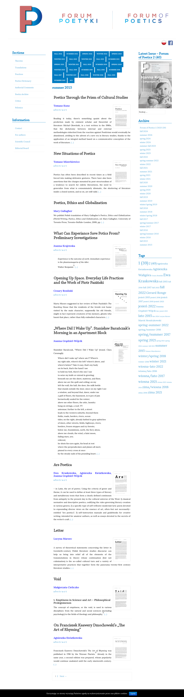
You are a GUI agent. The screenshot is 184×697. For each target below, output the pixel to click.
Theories (19, 61)
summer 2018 (114, 70)
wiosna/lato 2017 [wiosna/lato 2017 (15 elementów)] (151, 376)
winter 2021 (74, 64)
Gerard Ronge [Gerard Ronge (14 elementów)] (156, 293)
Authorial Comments (24, 88)
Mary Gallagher (63, 211)
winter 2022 (87, 59)
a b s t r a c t (60, 109)
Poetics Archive (21, 94)
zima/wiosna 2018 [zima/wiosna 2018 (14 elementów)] (155, 387)
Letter (59, 531)
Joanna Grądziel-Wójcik (68, 341)
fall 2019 (73, 70)
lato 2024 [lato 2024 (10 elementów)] (156, 316)
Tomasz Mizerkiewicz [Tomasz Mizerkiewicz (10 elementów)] (153, 351)
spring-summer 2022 (149, 161)
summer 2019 (87, 70)
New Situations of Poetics (74, 154)
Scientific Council (22, 142)
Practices (19, 74)
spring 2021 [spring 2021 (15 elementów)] (147, 340)
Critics (18, 101)
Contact (18, 128)
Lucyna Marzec (63, 538)
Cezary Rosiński (63, 290)
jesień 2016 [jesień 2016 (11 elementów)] (156, 297)
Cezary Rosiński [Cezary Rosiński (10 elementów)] (157, 276)
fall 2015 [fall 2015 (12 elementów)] (163, 281)
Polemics (19, 108)
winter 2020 (59, 70)
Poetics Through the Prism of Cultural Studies (91, 98)
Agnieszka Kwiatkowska (95, 473)
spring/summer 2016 (149, 234)
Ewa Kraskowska (65, 473)
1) (73, 265)
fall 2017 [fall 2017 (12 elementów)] (147, 287)
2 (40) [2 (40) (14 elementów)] (153, 263)
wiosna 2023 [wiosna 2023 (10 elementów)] (161, 382)
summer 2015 (59, 80)
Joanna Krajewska (64, 245)
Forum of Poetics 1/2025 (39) (153, 128)
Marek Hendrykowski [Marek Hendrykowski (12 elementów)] (149, 320)
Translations (20, 68)
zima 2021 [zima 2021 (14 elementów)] (155, 392)
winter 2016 (98, 75)
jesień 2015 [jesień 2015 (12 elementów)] (144, 297)
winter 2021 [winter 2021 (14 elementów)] (158, 361)
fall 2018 (101, 70)
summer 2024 (72, 54)
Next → (63, 676)
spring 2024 (87, 54)
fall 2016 (84, 75)
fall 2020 (87, 64)
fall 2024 (58, 54)
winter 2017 (71, 75)
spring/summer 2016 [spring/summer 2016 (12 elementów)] (149, 329)
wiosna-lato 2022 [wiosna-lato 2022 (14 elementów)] (150, 366)
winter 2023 (59, 59)
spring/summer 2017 (149, 223)
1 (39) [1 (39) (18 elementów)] (143, 263)
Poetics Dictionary (23, 81)
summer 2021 (113, 59)
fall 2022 (73, 59)
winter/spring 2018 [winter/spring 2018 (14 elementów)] (152, 356)
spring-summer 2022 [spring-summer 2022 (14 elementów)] (153, 325)
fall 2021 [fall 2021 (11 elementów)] (155, 287)
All (71, 80)
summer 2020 (101, 64)
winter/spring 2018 (148, 216)
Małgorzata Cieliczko (66, 587)
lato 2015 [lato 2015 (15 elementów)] (145, 316)
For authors (20, 135)
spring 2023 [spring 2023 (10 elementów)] (160, 341)
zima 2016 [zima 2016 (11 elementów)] (142, 392)
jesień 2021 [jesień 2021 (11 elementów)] (159, 301)
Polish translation (72, 215)
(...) (72, 142)
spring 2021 (59, 64)
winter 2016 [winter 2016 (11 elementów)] (143, 361)
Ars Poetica (63, 465)
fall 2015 (111, 75)
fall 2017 (58, 75)
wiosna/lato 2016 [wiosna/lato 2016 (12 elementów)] (147, 371)
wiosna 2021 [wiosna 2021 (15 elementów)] (147, 381)
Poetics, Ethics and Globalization (80, 203)
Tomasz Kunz (62, 105)
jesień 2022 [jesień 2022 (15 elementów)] (147, 306)
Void (57, 579)
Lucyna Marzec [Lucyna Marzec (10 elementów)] (164, 316)
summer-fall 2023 (148, 146)
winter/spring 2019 (148, 205)
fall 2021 (100, 59)
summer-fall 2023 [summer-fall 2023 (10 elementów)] (148, 346)
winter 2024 (102, 54)
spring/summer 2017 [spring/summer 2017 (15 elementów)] (154, 334)
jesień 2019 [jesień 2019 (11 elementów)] (148, 301)
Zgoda (133, 694)
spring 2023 (117, 54)
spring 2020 (117, 64)
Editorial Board (22, 148)
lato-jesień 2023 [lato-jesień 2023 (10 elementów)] (162, 311)
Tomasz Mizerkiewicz (67, 161)
